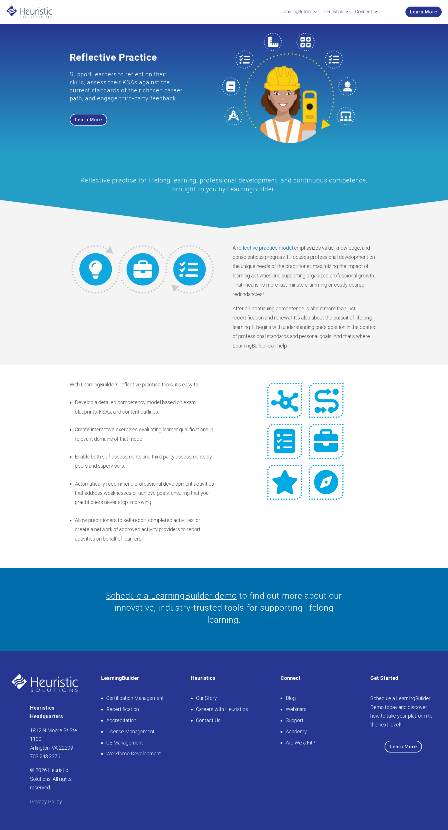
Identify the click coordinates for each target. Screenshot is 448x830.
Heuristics (333, 11)
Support (294, 720)
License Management (130, 731)
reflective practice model (265, 248)
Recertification (122, 709)
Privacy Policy (46, 802)
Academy (296, 731)
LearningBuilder (296, 11)
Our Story (206, 698)
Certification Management (135, 698)
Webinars (296, 709)
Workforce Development (133, 753)
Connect (363, 11)
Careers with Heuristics (222, 709)
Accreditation (121, 720)
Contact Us (208, 720)
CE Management (124, 743)
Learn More (423, 12)
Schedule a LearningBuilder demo (171, 596)
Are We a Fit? (300, 743)
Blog (291, 698)
